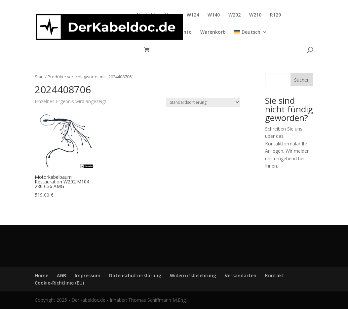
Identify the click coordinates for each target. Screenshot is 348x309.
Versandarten (240, 275)
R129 (275, 15)
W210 (255, 15)
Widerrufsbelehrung (193, 275)
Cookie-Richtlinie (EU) (59, 283)
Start (39, 77)
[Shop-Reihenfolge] (203, 102)
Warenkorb (213, 32)
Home (171, 15)
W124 (193, 15)
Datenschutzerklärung (135, 275)
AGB (61, 275)
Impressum (87, 275)
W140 (214, 15)
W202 (234, 15)
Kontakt (146, 15)
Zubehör (146, 32)
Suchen (302, 80)
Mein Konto (178, 32)
